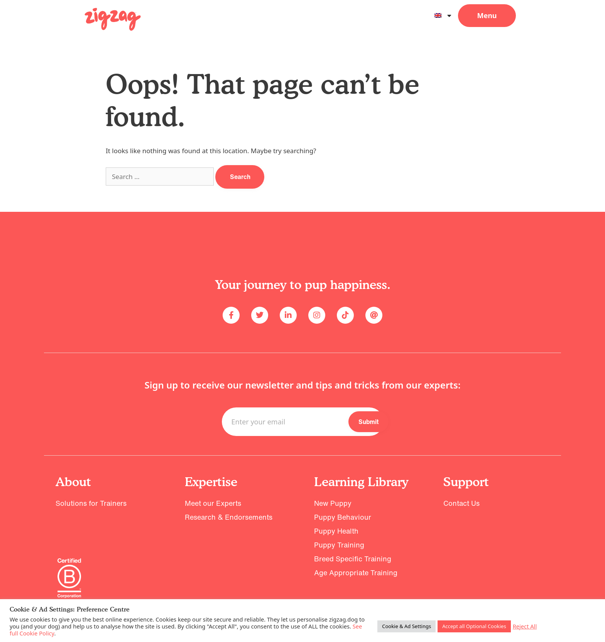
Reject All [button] (525, 626)
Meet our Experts (213, 503)
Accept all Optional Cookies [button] (474, 626)
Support (466, 481)
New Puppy (333, 503)
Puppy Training (339, 545)
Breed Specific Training (352, 559)
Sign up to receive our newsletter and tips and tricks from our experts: (302, 384)
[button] (487, 15)
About (73, 481)
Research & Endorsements (228, 517)
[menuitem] (443, 15)
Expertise (211, 481)
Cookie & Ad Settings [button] (406, 626)
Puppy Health (336, 531)
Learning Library (361, 481)
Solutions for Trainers (91, 503)
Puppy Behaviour (342, 517)
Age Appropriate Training (355, 573)
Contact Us (461, 503)
